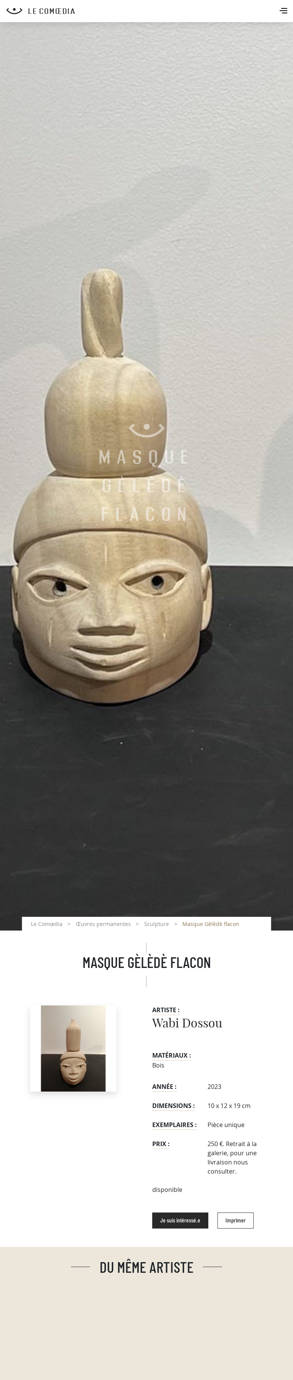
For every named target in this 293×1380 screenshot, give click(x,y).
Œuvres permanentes (103, 924)
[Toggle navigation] (284, 11)
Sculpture (156, 924)
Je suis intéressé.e (180, 1220)
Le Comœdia (47, 924)
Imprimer (235, 1220)
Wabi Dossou (187, 1024)
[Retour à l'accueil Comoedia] (149, 11)
